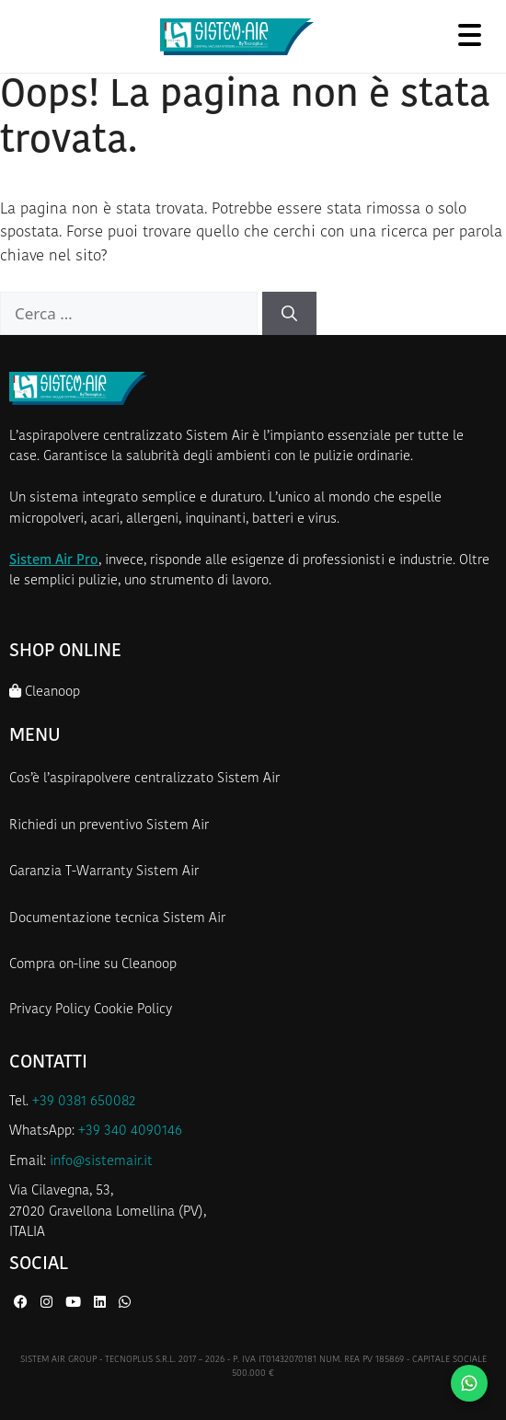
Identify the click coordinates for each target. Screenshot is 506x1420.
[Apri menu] (469, 34)
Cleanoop (44, 691)
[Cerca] (289, 314)
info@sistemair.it (101, 1162)
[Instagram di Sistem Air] (48, 1303)
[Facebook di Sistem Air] (22, 1303)
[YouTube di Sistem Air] (75, 1303)
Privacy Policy (49, 1010)
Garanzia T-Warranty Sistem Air (104, 872)
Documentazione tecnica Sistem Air (117, 919)
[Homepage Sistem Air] (237, 36)
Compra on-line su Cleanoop (93, 965)
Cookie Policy (133, 1010)
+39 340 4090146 (130, 1131)
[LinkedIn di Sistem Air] (101, 1303)
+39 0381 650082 (83, 1102)
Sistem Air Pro (53, 561)
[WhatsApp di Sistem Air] (124, 1303)
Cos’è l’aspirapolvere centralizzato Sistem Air (144, 779)
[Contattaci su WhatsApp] (469, 1383)
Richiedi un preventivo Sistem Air (109, 826)
